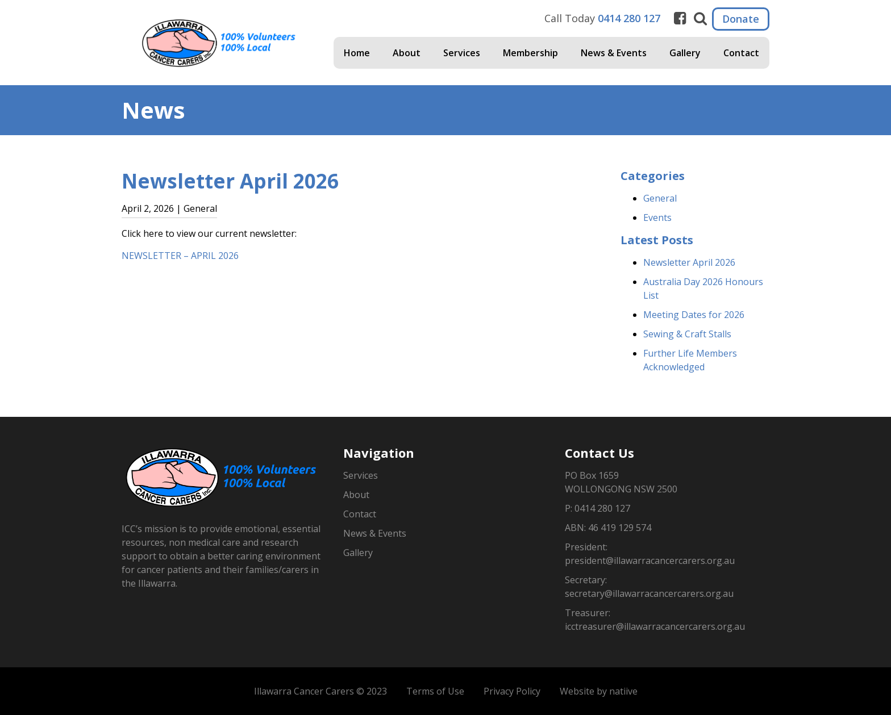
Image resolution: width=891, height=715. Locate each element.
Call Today (602, 18)
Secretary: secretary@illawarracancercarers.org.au (649, 587)
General (660, 198)
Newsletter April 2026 (689, 262)
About (406, 53)
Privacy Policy (512, 691)
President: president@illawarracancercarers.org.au (650, 554)
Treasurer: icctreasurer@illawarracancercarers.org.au (655, 620)
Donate (740, 19)
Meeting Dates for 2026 (693, 314)
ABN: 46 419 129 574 (608, 527)
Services (461, 53)
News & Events (614, 53)
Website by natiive (599, 691)
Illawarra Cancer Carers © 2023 (320, 691)
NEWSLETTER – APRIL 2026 (180, 255)
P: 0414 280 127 (597, 508)
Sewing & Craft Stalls (687, 334)
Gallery (685, 53)
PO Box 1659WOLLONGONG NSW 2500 (621, 482)
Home (357, 53)
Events (657, 217)
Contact (741, 53)
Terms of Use (435, 691)
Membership (530, 53)
